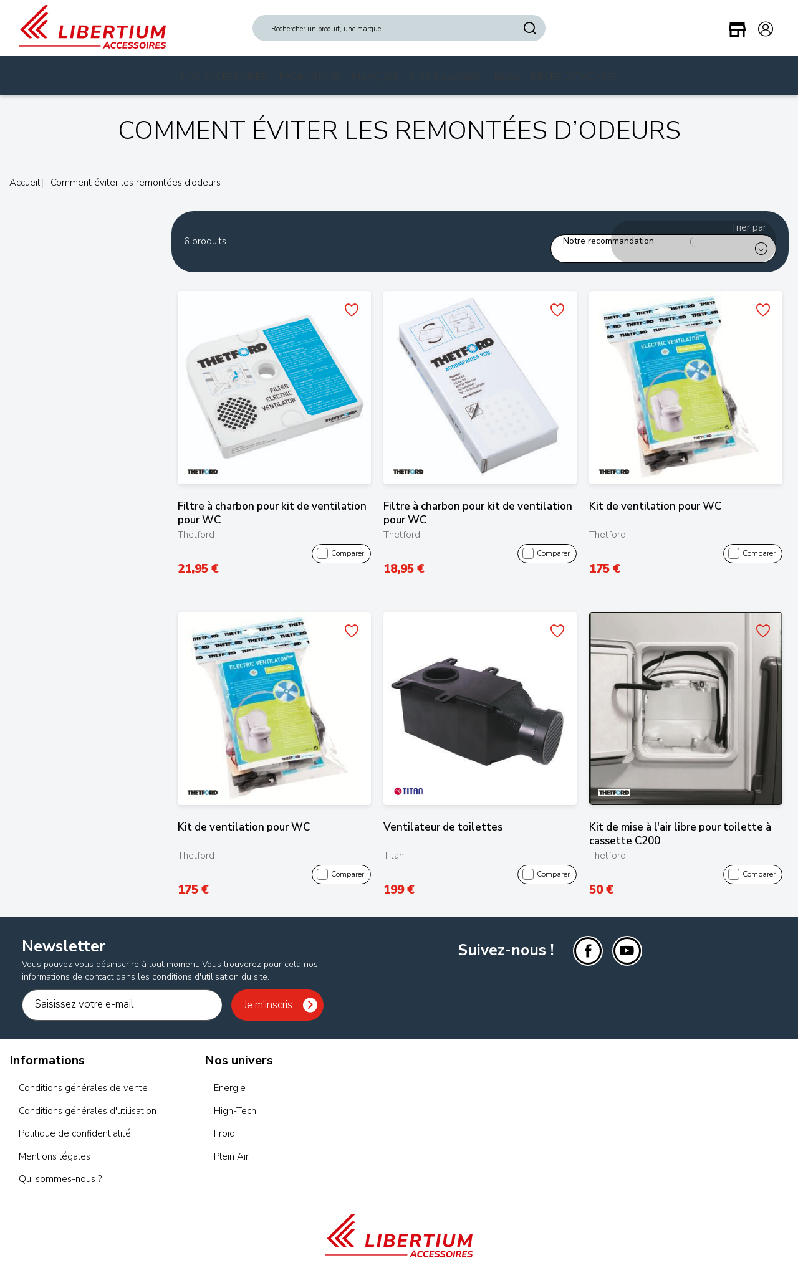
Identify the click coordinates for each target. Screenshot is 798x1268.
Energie (230, 1073)
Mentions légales (54, 1141)
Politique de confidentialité (75, 1119)
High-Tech (235, 1096)
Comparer (340, 539)
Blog (506, 76)
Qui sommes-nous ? (60, 1164)
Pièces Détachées (574, 76)
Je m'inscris (268, 990)
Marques (375, 76)
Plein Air (231, 1141)
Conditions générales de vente (83, 1073)
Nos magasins (446, 76)
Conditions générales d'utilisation (87, 1096)
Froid (224, 1119)
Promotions (309, 76)
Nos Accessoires (224, 76)
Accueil (24, 182)
